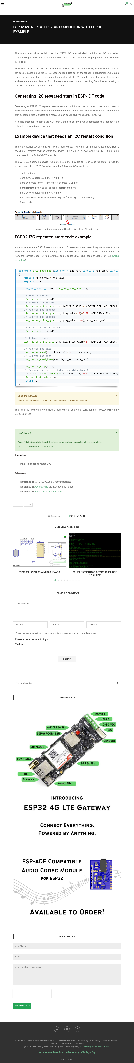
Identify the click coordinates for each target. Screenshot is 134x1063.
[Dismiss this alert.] (116, 395)
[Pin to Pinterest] (81, 516)
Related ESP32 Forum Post (48, 491)
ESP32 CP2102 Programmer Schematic (39, 572)
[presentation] (32, 993)
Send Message (22, 1005)
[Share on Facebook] (74, 516)
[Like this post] (71, 516)
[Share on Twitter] (78, 516)
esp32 (28, 505)
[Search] (131, 4)
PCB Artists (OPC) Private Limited (94, 1046)
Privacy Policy (72, 1052)
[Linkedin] (56, 1029)
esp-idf (18, 505)
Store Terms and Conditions (51, 1052)
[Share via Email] (84, 516)
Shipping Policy (88, 1052)
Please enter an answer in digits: (32, 639)
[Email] (67, 1029)
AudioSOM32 (41, 486)
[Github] (77, 1029)
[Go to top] (67, 1059)
